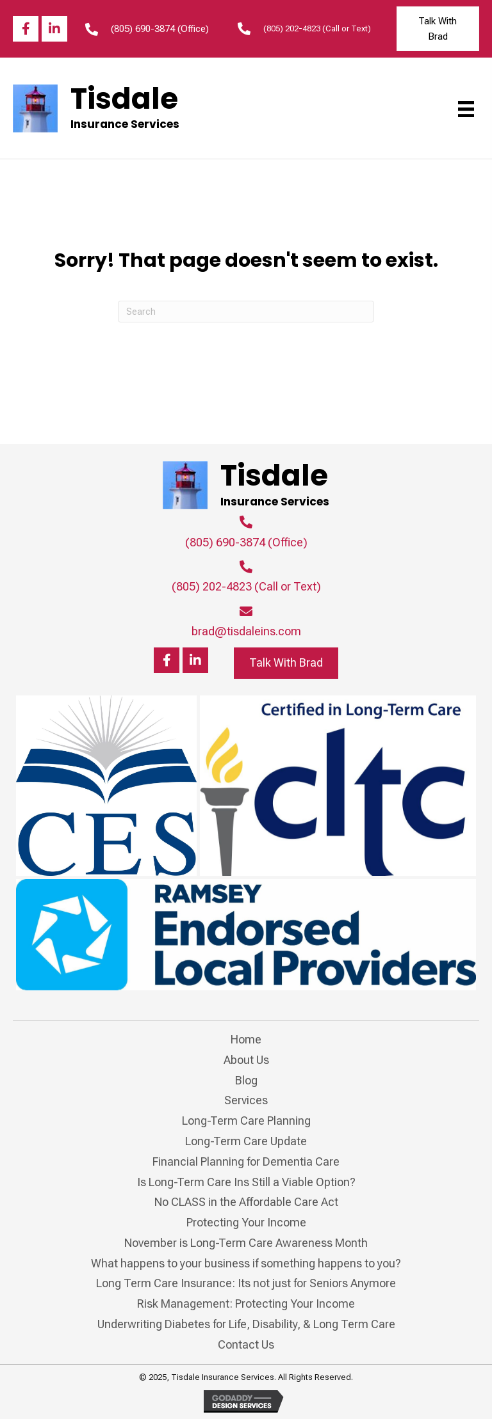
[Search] (246, 311)
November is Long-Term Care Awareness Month (246, 1242)
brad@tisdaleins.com (246, 631)
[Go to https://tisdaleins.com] (98, 108)
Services (246, 1100)
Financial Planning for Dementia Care (246, 1161)
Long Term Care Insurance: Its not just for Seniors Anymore (246, 1283)
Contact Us (246, 1344)
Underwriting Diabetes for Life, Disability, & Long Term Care (246, 1324)
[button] (25, 29)
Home (246, 1039)
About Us (246, 1059)
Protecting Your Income (246, 1222)
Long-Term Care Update (246, 1141)
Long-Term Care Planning (246, 1120)
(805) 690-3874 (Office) (160, 29)
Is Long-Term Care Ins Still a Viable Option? (246, 1182)
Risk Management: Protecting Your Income (246, 1303)
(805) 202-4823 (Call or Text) (317, 28)
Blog (246, 1080)
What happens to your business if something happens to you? (246, 1263)
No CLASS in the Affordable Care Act (246, 1202)
